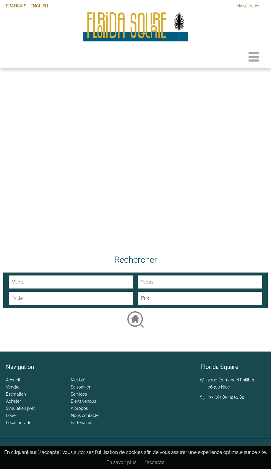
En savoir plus (121, 462)
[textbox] (72, 298)
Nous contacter (85, 415)
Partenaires (81, 422)
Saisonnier (80, 387)
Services (79, 394)
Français (16, 6)
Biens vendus (83, 401)
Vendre (13, 387)
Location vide (18, 422)
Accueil (13, 380)
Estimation (16, 394)
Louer (11, 415)
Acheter (13, 401)
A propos (79, 408)
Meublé (78, 380)
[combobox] (71, 298)
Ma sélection (248, 6)
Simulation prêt (20, 408)
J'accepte (154, 462)
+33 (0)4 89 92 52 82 (225, 397)
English (39, 6)
